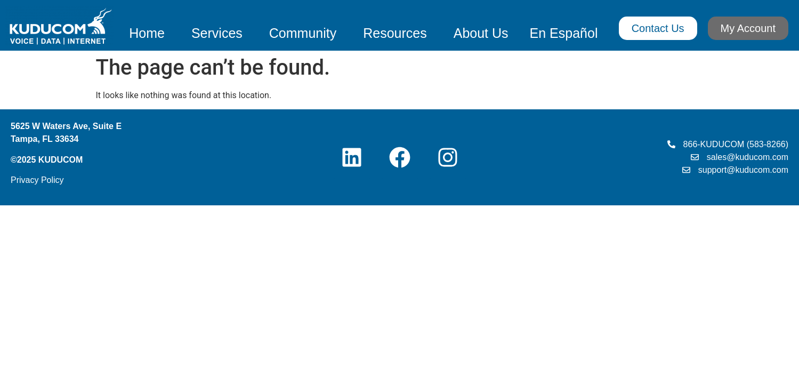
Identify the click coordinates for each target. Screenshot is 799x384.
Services (219, 33)
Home (149, 33)
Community (305, 33)
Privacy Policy (37, 180)
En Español (564, 33)
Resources (397, 33)
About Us (481, 33)
